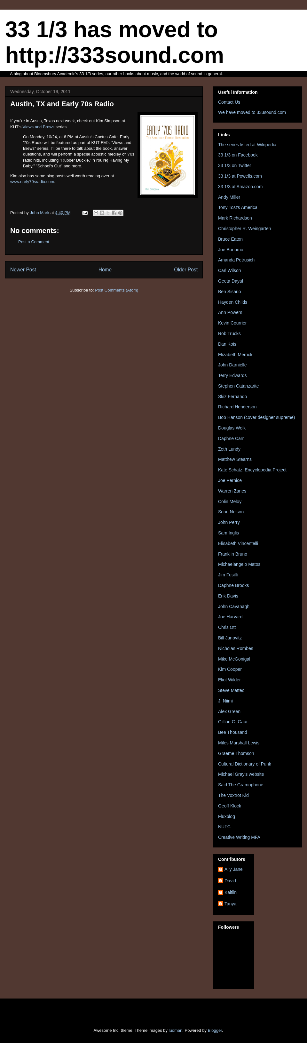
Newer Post (23, 269)
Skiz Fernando (232, 396)
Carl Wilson (229, 270)
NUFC (224, 826)
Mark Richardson (235, 218)
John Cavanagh (233, 606)
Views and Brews (38, 126)
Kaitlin (230, 892)
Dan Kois (227, 344)
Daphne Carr (231, 438)
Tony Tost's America (237, 207)
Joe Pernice (230, 480)
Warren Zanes (232, 490)
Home (105, 269)
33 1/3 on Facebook (238, 154)
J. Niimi (225, 700)
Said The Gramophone (240, 784)
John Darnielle (232, 364)
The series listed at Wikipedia (247, 144)
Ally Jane (233, 869)
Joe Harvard (230, 616)
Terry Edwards (232, 375)
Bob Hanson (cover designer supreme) (256, 417)
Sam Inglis (228, 532)
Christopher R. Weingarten (244, 228)
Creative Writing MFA (239, 837)
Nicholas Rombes (235, 648)
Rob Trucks (229, 333)
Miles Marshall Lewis (238, 742)
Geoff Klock (229, 805)
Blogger (215, 1030)
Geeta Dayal (230, 281)
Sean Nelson (231, 511)
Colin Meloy (229, 501)
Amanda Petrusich (236, 259)
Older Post (186, 269)
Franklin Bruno (232, 554)
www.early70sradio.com (32, 181)
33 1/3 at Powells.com (240, 176)
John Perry (229, 522)
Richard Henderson (237, 406)
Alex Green (229, 711)
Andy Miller (229, 197)
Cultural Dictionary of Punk (244, 763)
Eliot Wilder (229, 679)
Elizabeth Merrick (235, 354)
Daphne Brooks (233, 585)
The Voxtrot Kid (233, 795)
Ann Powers (230, 312)
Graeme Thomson (236, 753)
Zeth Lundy (229, 449)
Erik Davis (228, 595)
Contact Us (229, 102)
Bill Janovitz (230, 637)
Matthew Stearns (235, 459)
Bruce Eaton (230, 239)
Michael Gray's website (241, 774)
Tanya (230, 903)
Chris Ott (227, 627)
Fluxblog (226, 816)
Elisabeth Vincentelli (238, 543)
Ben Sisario (229, 291)
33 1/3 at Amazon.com (240, 186)
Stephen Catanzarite (238, 386)
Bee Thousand (232, 732)
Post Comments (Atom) (116, 290)
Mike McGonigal (234, 659)
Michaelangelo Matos (239, 564)
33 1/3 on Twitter (234, 165)
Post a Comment (33, 241)
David (230, 880)
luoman (176, 1030)
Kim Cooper (230, 669)
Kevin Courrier (232, 322)
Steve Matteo (231, 690)
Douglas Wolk (232, 427)
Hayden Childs (232, 302)
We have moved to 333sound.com (252, 112)
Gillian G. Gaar (233, 721)
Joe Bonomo (230, 249)
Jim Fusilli (228, 574)
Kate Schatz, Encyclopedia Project (252, 469)
